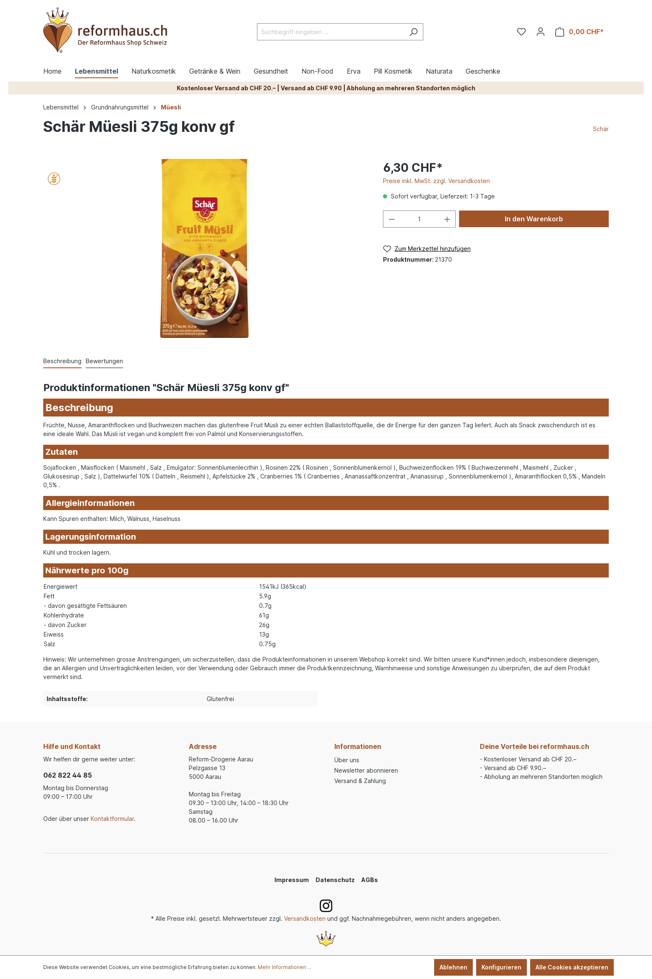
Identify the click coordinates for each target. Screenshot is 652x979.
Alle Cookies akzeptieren (572, 967)
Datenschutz (335, 879)
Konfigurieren (501, 967)
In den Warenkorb (534, 219)
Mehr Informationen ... (284, 967)
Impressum (291, 879)
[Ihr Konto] (540, 32)
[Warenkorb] (579, 32)
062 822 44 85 (67, 775)
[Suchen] (413, 31)
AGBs (369, 879)
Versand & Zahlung (360, 780)
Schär (601, 128)
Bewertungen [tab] (104, 360)
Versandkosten (305, 918)
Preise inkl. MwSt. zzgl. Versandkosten (436, 180)
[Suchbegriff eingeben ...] (330, 31)
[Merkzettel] (521, 32)
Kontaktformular (112, 818)
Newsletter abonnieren (366, 770)
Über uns (346, 759)
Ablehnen (453, 967)
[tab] (62, 361)
